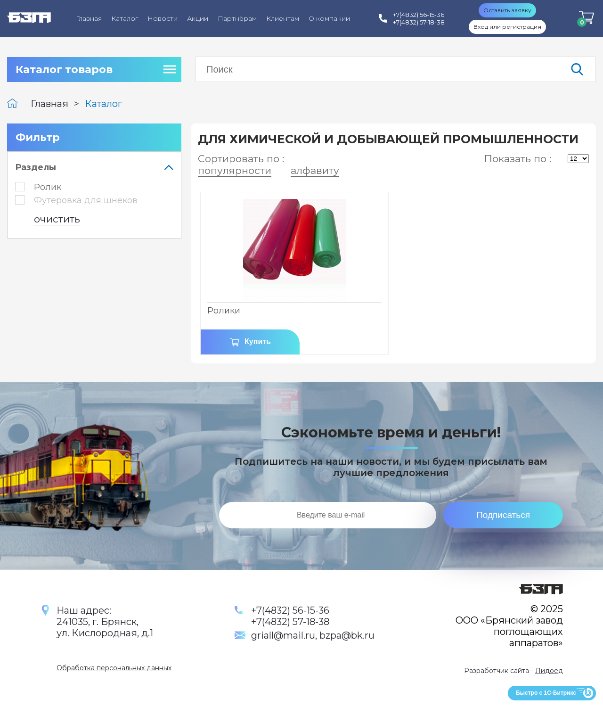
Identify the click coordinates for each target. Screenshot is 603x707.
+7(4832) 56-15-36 (290, 610)
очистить (57, 219)
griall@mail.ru (283, 635)
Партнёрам (237, 18)
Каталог (124, 18)
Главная (89, 18)
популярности (234, 170)
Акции (197, 18)
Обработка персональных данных (114, 668)
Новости (162, 18)
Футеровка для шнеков (76, 200)
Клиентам (282, 18)
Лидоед (549, 670)
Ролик (38, 187)
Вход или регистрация (507, 26)
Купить (257, 341)
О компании (329, 18)
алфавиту (315, 170)
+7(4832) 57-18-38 (290, 621)
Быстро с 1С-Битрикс (546, 693)
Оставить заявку (507, 10)
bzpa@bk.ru (347, 635)
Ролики (223, 310)
